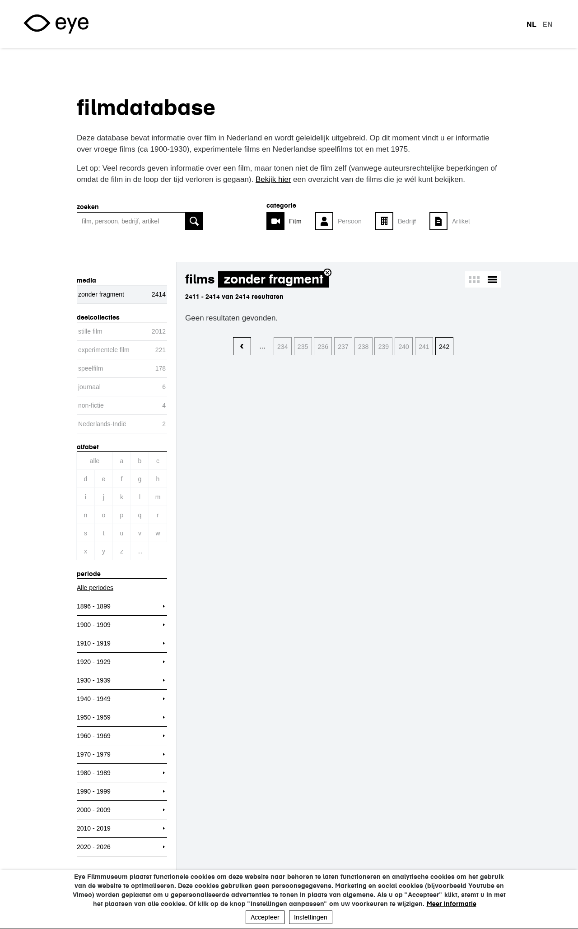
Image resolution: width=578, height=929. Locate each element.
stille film (90, 331)
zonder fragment (273, 279)
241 (424, 346)
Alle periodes (95, 587)
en (547, 24)
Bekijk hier (273, 179)
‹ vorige (242, 347)
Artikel (461, 221)
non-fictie (91, 405)
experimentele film (104, 349)
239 (383, 346)
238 (363, 346)
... (140, 551)
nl (531, 24)
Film (295, 221)
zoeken (88, 207)
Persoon (350, 221)
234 (282, 346)
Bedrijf (407, 221)
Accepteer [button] (265, 917)
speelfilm (90, 368)
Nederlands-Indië (102, 423)
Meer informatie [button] (451, 904)
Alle (95, 460)
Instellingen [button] (310, 917)
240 (404, 346)
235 (303, 346)
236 (323, 346)
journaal (89, 386)
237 (343, 346)
